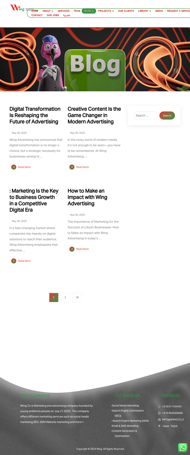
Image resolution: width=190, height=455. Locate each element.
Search (167, 115)
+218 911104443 (169, 406)
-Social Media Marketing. (125, 405)
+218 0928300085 (170, 413)
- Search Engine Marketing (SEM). (130, 420)
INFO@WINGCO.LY (171, 419)
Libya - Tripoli (168, 426)
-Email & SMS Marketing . (125, 425)
